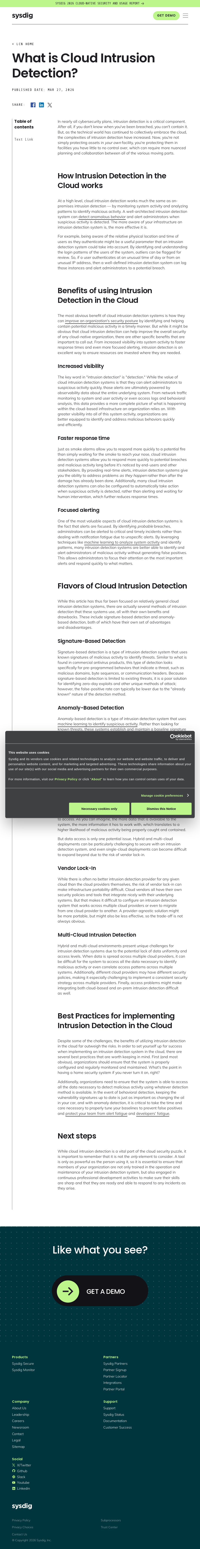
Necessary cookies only (99, 808)
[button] (185, 16)
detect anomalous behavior (102, 216)
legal (16, 1440)
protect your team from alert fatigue (96, 1113)
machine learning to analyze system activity (122, 542)
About (96, 779)
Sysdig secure (23, 1363)
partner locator (115, 1376)
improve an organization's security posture (101, 320)
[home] (22, 16)
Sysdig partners (115, 1363)
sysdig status (113, 1414)
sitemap (18, 1446)
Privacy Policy (66, 779)
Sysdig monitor (23, 1370)
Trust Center (109, 1527)
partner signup (114, 1370)
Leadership (20, 1414)
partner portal (114, 1389)
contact (18, 1434)
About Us (19, 1408)
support (109, 1408)
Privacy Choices (22, 1527)
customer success (117, 1427)
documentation (115, 1421)
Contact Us (19, 1534)
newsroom (20, 1427)
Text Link (23, 139)
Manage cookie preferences (162, 795)
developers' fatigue (152, 1113)
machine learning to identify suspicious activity (97, 724)
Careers (18, 1421)
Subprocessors (111, 1520)
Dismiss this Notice (161, 808)
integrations (112, 1382)
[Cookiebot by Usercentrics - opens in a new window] (173, 737)
